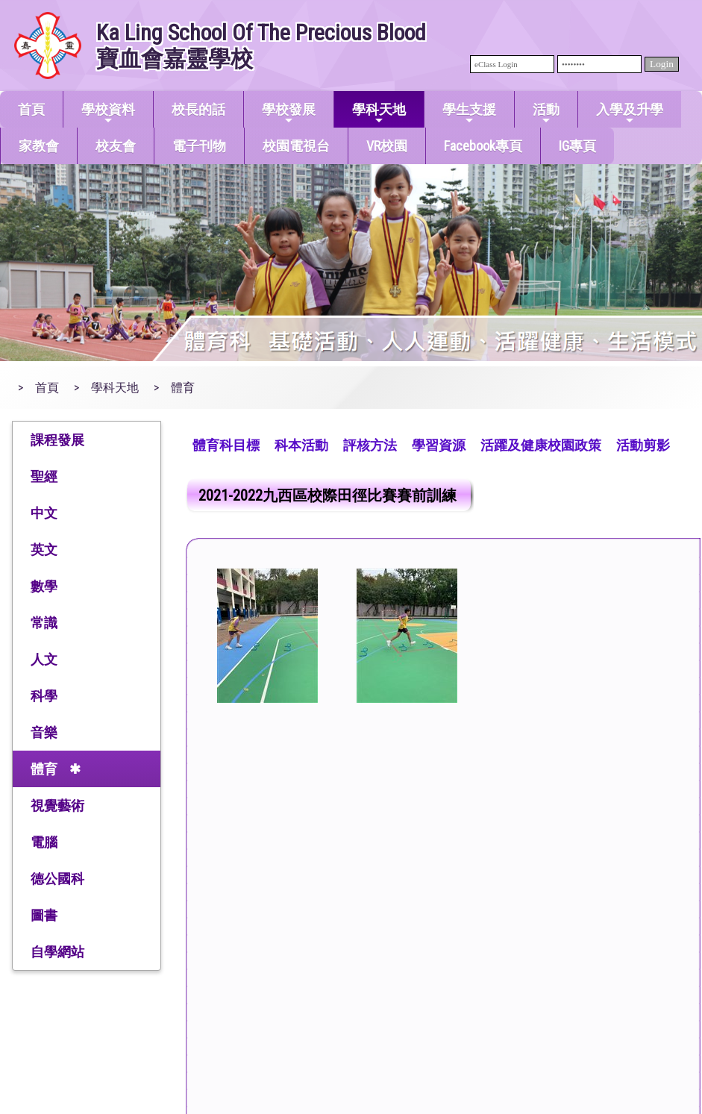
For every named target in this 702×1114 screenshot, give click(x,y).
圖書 (44, 915)
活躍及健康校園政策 (540, 445)
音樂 (44, 732)
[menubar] (431, 443)
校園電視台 (296, 146)
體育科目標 (226, 445)
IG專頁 (577, 146)
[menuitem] (226, 443)
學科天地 (379, 113)
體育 (44, 769)
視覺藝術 (57, 805)
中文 (44, 513)
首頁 (31, 109)
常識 (44, 622)
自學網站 (57, 952)
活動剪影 (643, 445)
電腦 (44, 842)
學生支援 (469, 113)
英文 (44, 549)
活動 (546, 113)
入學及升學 (629, 113)
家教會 (39, 146)
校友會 (115, 146)
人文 (44, 659)
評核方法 (370, 445)
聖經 (44, 476)
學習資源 (439, 445)
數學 (44, 586)
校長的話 (198, 109)
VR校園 (386, 146)
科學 (44, 696)
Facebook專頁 (483, 146)
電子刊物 (199, 146)
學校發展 (289, 113)
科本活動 (301, 445)
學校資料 (108, 113)
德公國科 (57, 878)
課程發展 (57, 440)
